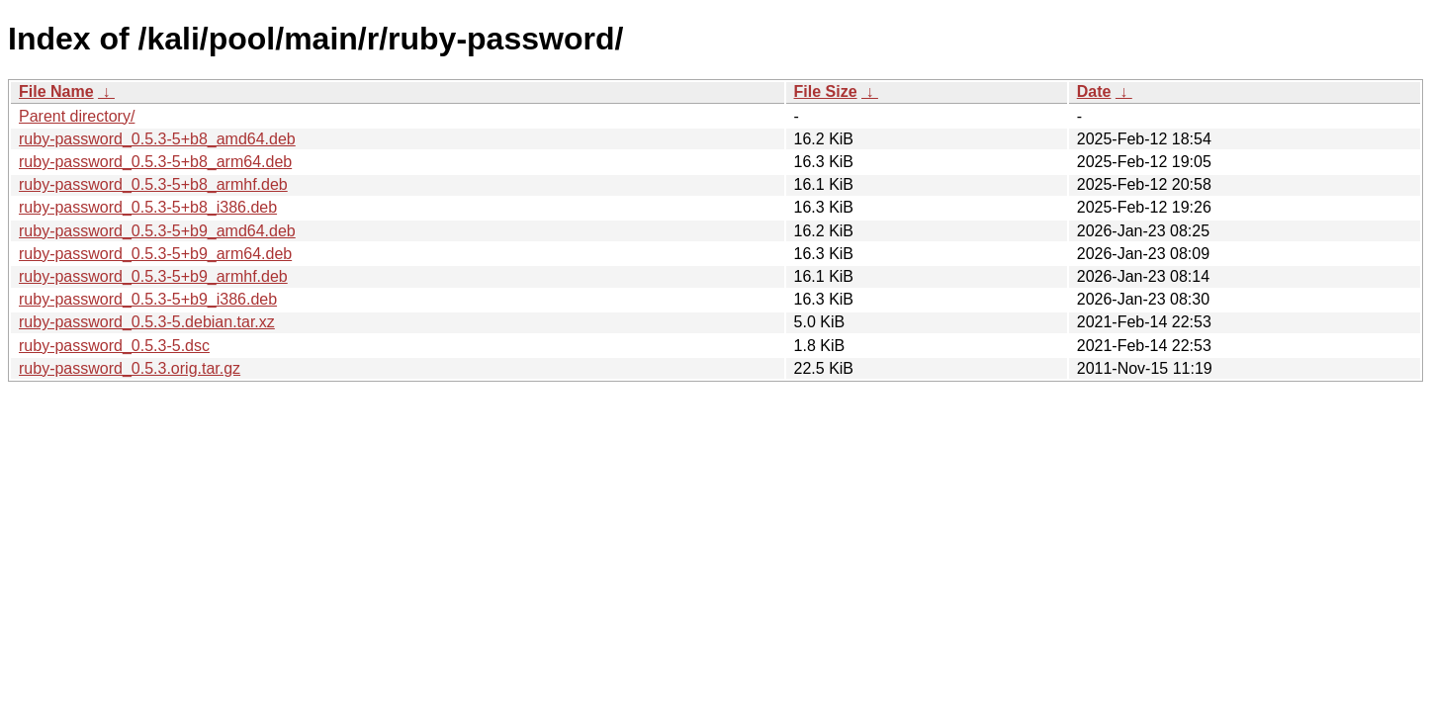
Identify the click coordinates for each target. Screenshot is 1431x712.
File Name (56, 91)
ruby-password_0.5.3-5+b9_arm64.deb (155, 253)
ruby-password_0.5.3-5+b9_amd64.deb (157, 230)
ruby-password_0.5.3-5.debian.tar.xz (147, 321)
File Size (825, 91)
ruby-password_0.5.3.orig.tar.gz (129, 368)
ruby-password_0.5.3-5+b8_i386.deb (148, 207)
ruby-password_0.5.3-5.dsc (114, 345)
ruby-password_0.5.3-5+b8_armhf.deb (153, 184)
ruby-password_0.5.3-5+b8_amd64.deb (157, 139)
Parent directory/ (76, 116)
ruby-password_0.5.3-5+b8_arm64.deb (155, 161)
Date (1094, 91)
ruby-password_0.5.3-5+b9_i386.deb (148, 299)
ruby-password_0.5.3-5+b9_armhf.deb (153, 276)
